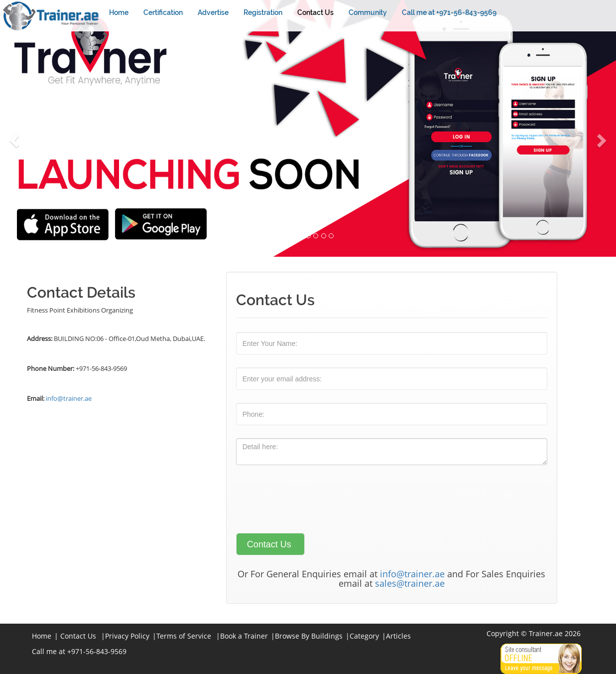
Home (118, 12)
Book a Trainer (244, 636)
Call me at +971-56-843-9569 (449, 12)
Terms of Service (183, 636)
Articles (398, 636)
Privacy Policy (127, 636)
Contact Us (315, 12)
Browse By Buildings (309, 636)
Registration (263, 12)
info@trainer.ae (69, 398)
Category (364, 636)
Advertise (213, 12)
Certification (163, 12)
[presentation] (311, 497)
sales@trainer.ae (410, 583)
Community (368, 12)
